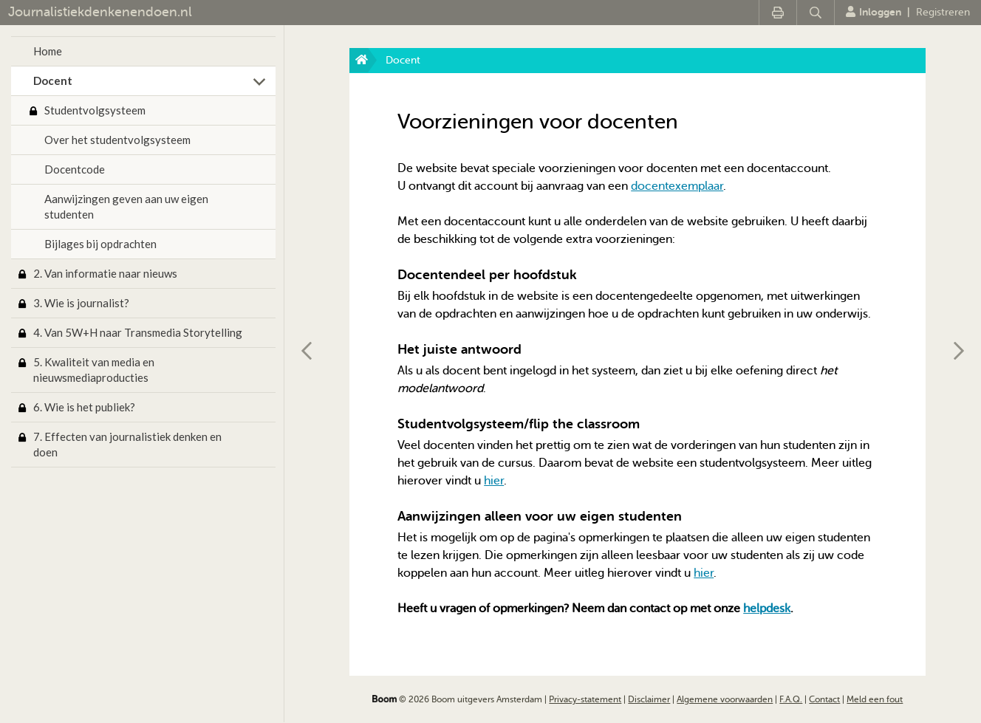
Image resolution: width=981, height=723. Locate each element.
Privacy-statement (585, 699)
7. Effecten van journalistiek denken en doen (127, 444)
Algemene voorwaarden (725, 699)
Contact (824, 699)
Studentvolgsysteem (95, 110)
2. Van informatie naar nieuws (105, 273)
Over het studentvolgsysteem (117, 139)
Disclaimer (649, 699)
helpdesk (766, 608)
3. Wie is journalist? (81, 302)
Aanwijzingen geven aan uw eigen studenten (126, 206)
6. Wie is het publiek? (84, 407)
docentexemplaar (677, 186)
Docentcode (74, 169)
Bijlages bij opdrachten (100, 243)
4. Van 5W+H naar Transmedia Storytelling (137, 332)
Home (47, 51)
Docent (52, 80)
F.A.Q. (790, 699)
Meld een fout (875, 699)
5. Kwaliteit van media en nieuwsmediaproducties (93, 369)
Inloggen (873, 12)
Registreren (943, 12)
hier (494, 480)
